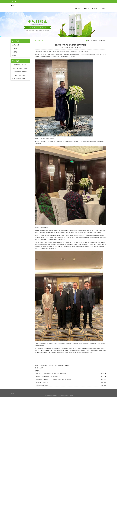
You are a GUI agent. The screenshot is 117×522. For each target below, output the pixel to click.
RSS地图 (65, 398)
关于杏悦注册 (76, 8)
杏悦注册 (95, 40)
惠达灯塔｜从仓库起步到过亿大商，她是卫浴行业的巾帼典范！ (55, 385)
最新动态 (94, 8)
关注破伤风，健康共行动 (18, 75)
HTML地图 (71, 398)
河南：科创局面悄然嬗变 (18, 78)
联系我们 (103, 8)
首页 (67, 8)
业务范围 (86, 8)
